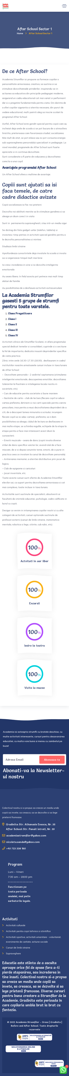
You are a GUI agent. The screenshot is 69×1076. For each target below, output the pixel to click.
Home (20, 33)
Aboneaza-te (52, 759)
